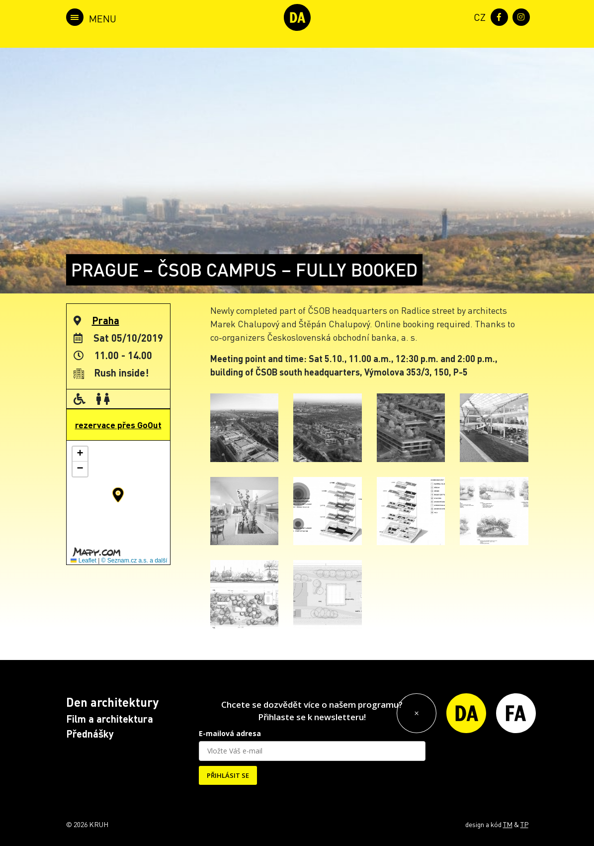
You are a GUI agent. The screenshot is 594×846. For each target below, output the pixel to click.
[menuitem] (478, 16)
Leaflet (83, 560)
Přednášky (90, 733)
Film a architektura (109, 718)
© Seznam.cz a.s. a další (134, 560)
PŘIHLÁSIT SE (228, 775)
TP (524, 824)
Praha (105, 320)
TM (507, 824)
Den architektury (112, 702)
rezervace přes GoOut (118, 424)
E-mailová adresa (230, 733)
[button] (118, 494)
